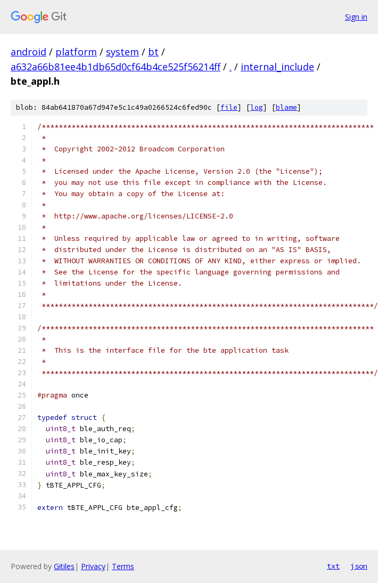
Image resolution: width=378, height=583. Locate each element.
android (28, 51)
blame (286, 107)
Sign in (356, 17)
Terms (123, 566)
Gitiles (64, 566)
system (122, 51)
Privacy (93, 566)
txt (333, 566)
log (256, 107)
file (228, 107)
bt (153, 51)
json (358, 566)
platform (76, 51)
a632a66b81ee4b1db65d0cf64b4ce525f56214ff (115, 66)
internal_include (277, 66)
